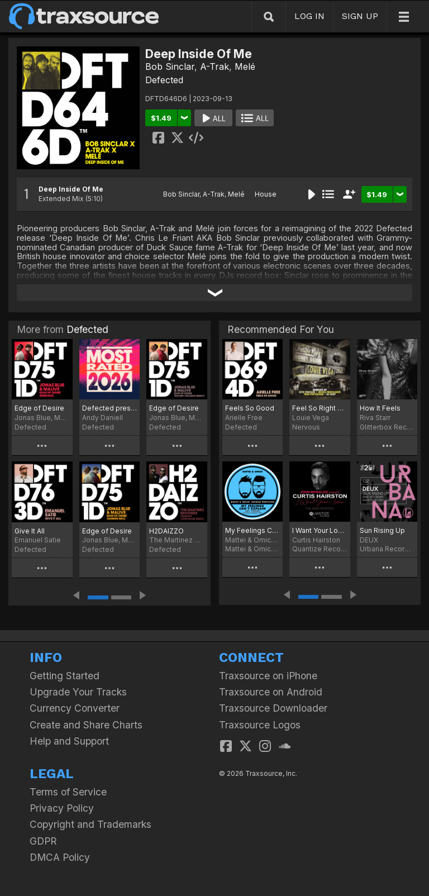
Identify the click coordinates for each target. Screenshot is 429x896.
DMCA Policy (60, 857)
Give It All (30, 531)
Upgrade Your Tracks (78, 692)
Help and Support (69, 741)
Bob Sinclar (169, 66)
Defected (164, 79)
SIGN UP (360, 16)
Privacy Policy (62, 808)
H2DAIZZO (166, 531)
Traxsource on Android (270, 692)
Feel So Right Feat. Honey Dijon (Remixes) (319, 408)
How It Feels (380, 408)
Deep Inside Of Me (71, 189)
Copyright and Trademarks (90, 824)
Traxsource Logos (260, 725)
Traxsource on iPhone (268, 675)
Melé (245, 66)
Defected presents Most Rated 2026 (109, 408)
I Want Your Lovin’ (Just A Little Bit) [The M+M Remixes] (319, 530)
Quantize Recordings (319, 549)
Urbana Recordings (387, 549)
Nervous (306, 427)
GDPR (43, 841)
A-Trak (214, 66)
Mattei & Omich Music (252, 549)
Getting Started (64, 675)
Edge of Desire (39, 408)
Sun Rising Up (382, 530)
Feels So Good (249, 408)
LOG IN (309, 16)
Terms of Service (68, 792)
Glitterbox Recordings (387, 427)
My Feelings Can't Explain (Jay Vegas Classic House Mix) (252, 530)
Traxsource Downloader (273, 708)
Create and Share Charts (86, 725)
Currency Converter (75, 708)
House (266, 194)
